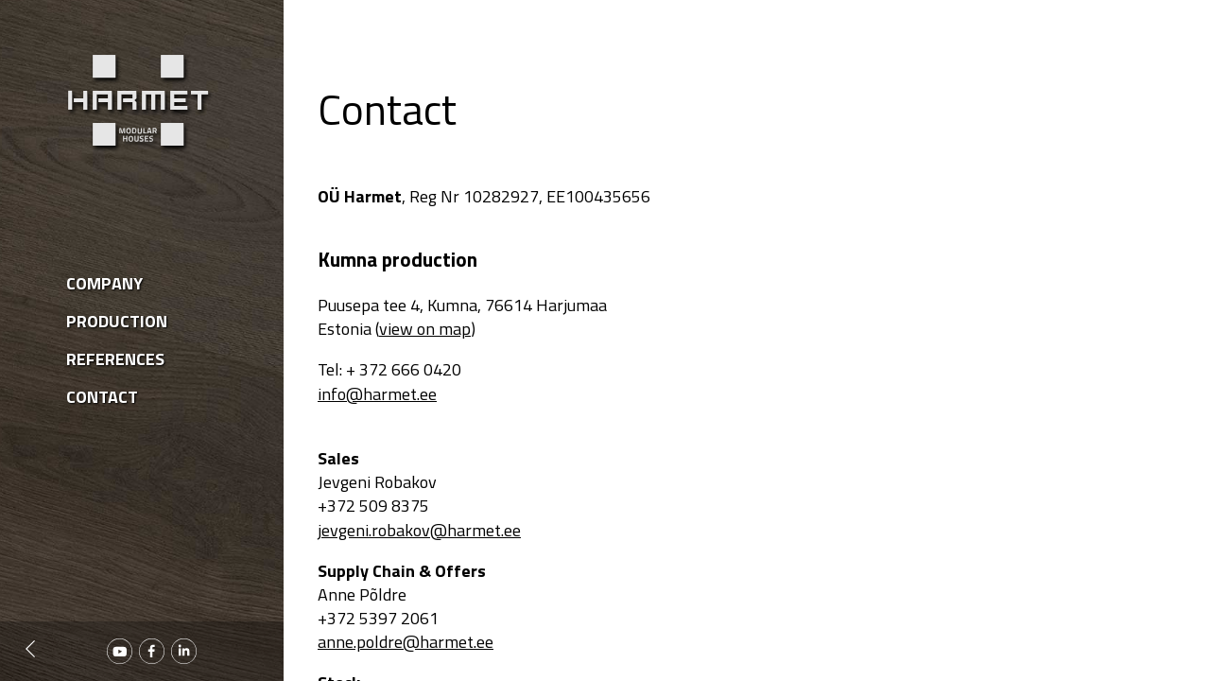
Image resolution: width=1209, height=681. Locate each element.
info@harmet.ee (377, 394)
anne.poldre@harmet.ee (405, 642)
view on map (425, 328)
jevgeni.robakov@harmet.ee (419, 530)
